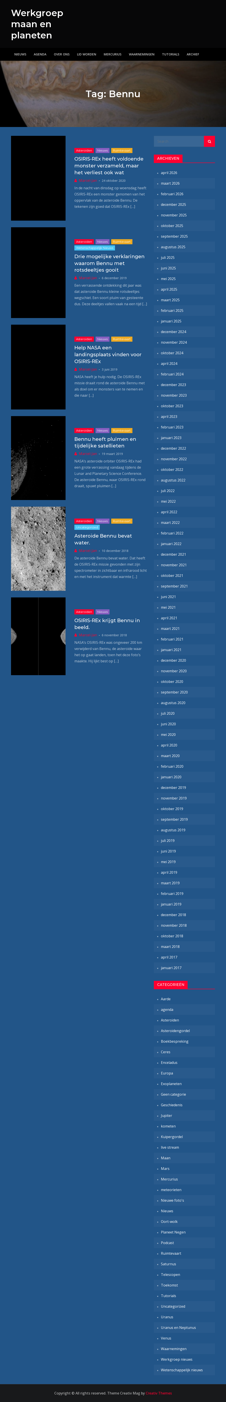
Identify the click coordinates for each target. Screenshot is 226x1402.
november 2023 (174, 395)
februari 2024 (172, 374)
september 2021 (174, 586)
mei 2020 (168, 734)
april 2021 (169, 618)
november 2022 (174, 459)
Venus (166, 1338)
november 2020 (174, 671)
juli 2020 (168, 713)
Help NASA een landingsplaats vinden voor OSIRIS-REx (107, 354)
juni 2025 (168, 268)
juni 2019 (168, 851)
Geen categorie (173, 1094)
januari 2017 (171, 967)
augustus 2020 (173, 702)
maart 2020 (170, 755)
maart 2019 (170, 883)
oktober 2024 (172, 352)
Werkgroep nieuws (176, 1359)
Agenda (40, 54)
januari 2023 (171, 437)
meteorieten (171, 1189)
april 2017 (169, 957)
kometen (168, 1126)
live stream (170, 1147)
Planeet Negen (173, 1232)
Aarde (166, 999)
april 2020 (169, 745)
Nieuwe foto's (172, 1200)
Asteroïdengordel (175, 1030)
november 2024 (174, 342)
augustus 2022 (173, 480)
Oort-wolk (169, 1221)
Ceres (165, 1052)
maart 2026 (170, 183)
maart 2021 (170, 628)
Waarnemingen (141, 54)
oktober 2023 (172, 406)
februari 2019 (172, 893)
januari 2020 (171, 777)
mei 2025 (168, 278)
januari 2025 (171, 321)
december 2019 (173, 787)
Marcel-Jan (88, 180)
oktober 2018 (172, 936)
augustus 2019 (173, 830)
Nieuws (20, 54)
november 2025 (174, 215)
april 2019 (169, 872)
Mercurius (112, 54)
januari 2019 (171, 904)
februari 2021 (172, 639)
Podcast (167, 1242)
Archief (193, 54)
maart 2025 (170, 299)
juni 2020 (168, 724)
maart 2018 (170, 946)
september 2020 (174, 692)
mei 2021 (168, 607)
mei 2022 (168, 501)
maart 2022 (170, 522)
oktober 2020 (172, 681)
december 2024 (173, 331)
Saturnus (168, 1264)
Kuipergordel (172, 1136)
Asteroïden (84, 150)
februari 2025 (172, 310)
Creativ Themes (159, 1393)
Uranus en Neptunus (178, 1327)
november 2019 (174, 798)
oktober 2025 (172, 225)
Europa (167, 1073)
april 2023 (169, 416)
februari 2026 (172, 193)
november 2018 (174, 925)
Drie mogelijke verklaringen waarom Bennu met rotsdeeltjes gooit (109, 263)
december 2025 (173, 204)
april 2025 (169, 289)
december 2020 (173, 660)
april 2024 (169, 363)
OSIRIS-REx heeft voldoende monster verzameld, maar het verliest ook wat (108, 166)
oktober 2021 (172, 575)
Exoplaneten (171, 1083)
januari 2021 (171, 649)
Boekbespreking (174, 1041)
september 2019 (174, 819)
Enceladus (169, 1062)
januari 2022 (171, 543)
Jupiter (166, 1115)
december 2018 (173, 914)
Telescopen (170, 1274)
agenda (167, 1009)
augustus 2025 (173, 246)
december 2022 (173, 448)
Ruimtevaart (122, 150)
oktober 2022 (172, 469)
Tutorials (170, 54)
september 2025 (174, 236)
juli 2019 (168, 840)
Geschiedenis (172, 1105)
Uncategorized (87, 527)
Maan (165, 1158)
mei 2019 (168, 861)
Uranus (167, 1317)
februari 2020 (172, 766)
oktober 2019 (172, 808)
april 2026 (169, 172)
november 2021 (174, 565)
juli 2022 (168, 490)
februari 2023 (172, 427)
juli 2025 (168, 257)
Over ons (62, 54)
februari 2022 (172, 533)
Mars (165, 1168)
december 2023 (173, 384)
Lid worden (86, 54)
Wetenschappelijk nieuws (94, 248)
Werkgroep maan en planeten (38, 24)
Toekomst (169, 1285)
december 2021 (173, 554)
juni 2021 (168, 596)
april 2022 (169, 512)
